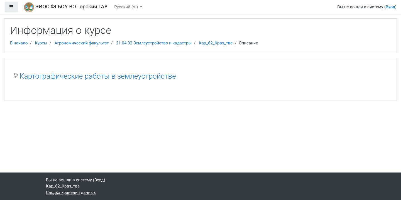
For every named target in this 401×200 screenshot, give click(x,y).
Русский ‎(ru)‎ (126, 6)
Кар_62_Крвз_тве (216, 43)
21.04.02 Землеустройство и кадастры (154, 43)
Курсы (41, 43)
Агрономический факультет (82, 43)
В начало (19, 43)
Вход (390, 6)
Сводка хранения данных (71, 192)
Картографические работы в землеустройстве (97, 76)
